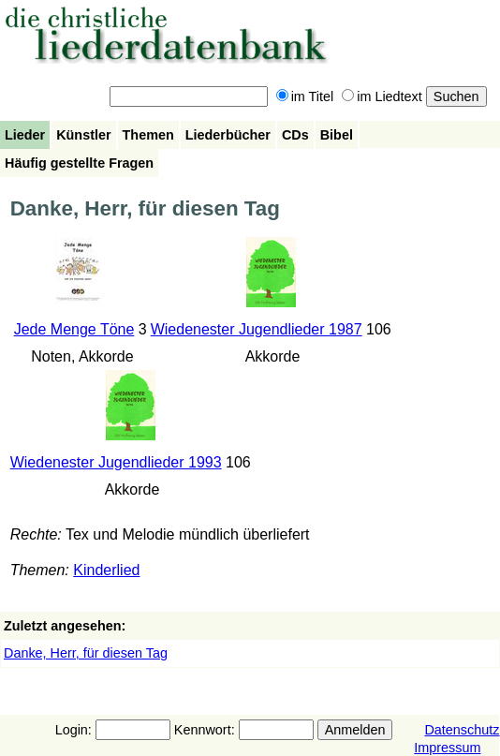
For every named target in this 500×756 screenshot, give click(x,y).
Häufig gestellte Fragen (79, 163)
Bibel (336, 134)
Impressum (447, 747)
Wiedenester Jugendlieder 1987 (256, 329)
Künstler (83, 134)
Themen (148, 134)
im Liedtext (382, 96)
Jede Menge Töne (74, 329)
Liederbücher (228, 134)
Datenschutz (461, 729)
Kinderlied (106, 570)
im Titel (305, 96)
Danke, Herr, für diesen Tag (86, 652)
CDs (295, 134)
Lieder (25, 134)
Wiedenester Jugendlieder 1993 (116, 462)
